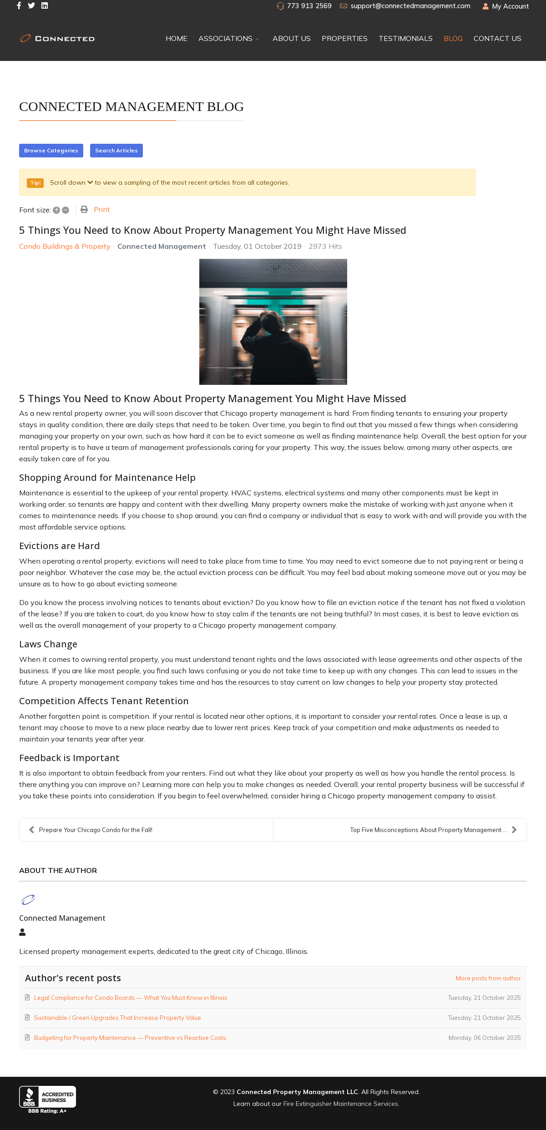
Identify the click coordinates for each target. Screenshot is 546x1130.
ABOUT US (292, 38)
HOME (176, 38)
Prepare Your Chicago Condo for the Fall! (90, 829)
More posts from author (488, 978)
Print (102, 209)
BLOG (453, 38)
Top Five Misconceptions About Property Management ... (433, 829)
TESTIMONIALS (406, 38)
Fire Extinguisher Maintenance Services (340, 1104)
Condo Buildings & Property (65, 246)
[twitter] (31, 5)
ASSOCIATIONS (225, 38)
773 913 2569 (309, 6)
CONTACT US (497, 38)
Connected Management (161, 246)
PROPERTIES (345, 38)
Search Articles (116, 150)
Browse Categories (51, 150)
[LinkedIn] (44, 5)
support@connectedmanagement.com (410, 6)
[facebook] (19, 5)
